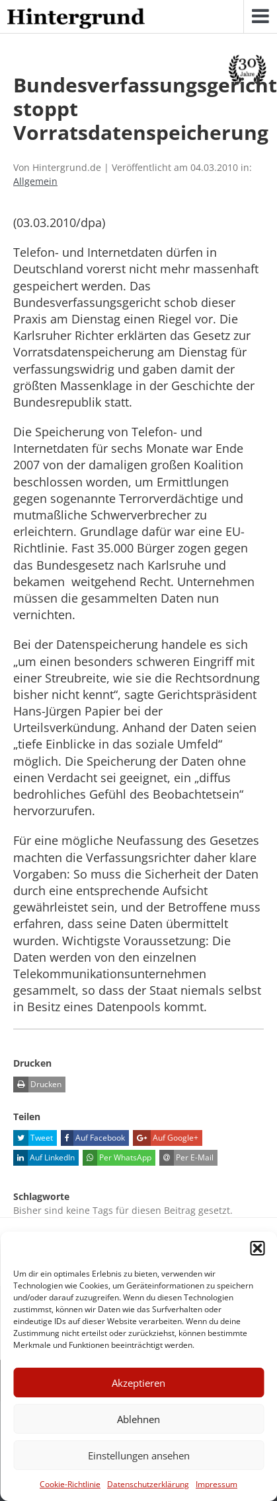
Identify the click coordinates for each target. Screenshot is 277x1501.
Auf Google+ (165, 1138)
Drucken (37, 1084)
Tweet (33, 1138)
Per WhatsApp (117, 1158)
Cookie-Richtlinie (70, 1484)
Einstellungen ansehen (139, 1455)
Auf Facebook (93, 1138)
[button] (257, 1248)
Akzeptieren (138, 1382)
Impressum (216, 1484)
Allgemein (35, 181)
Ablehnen (138, 1419)
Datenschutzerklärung (148, 1484)
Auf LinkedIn (44, 1158)
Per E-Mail (186, 1158)
